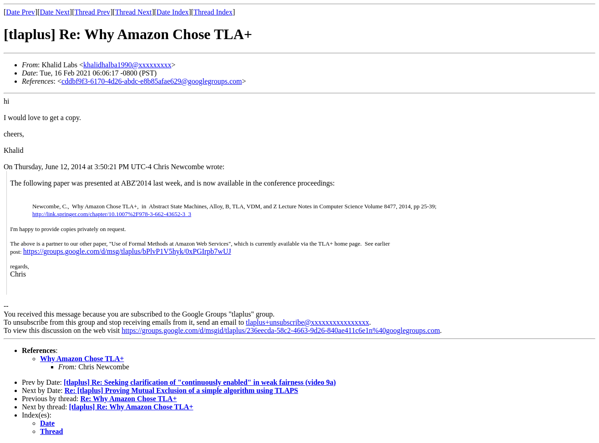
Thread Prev (92, 12)
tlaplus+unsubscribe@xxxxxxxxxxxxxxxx (307, 322)
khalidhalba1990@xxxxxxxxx (127, 65)
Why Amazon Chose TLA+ (82, 358)
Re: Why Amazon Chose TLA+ (128, 399)
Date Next (55, 12)
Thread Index (213, 12)
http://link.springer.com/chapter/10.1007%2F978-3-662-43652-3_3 (111, 214)
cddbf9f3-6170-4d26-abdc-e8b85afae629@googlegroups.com (151, 81)
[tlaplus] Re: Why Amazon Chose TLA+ (131, 407)
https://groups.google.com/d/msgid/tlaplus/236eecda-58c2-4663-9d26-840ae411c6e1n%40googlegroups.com (281, 330)
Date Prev (20, 12)
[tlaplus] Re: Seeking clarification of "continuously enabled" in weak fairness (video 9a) (200, 382)
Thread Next (133, 12)
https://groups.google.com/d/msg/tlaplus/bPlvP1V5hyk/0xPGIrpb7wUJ (127, 251)
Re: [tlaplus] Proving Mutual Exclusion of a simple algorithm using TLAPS (181, 390)
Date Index (173, 12)
